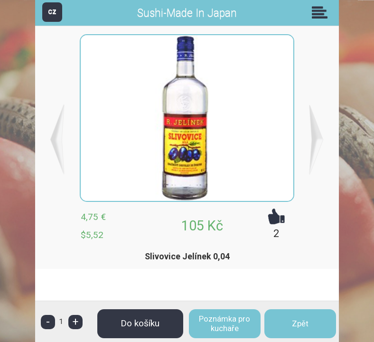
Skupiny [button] (322, 12)
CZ (52, 11)
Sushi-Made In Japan (187, 13)
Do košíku (140, 323)
